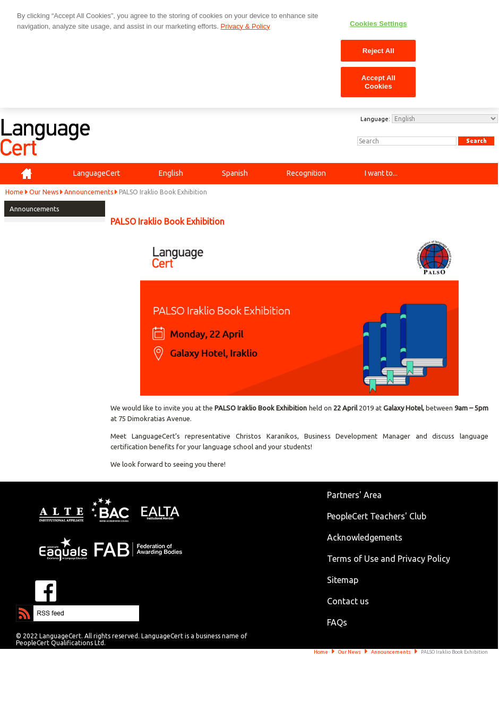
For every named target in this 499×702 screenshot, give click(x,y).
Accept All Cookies (378, 82)
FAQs (337, 622)
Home (14, 192)
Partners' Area (354, 495)
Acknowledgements (364, 537)
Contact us (348, 601)
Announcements (88, 192)
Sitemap (342, 580)
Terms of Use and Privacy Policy (388, 558)
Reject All (378, 51)
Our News (43, 192)
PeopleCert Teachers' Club (376, 516)
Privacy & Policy (245, 26)
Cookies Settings (378, 24)
